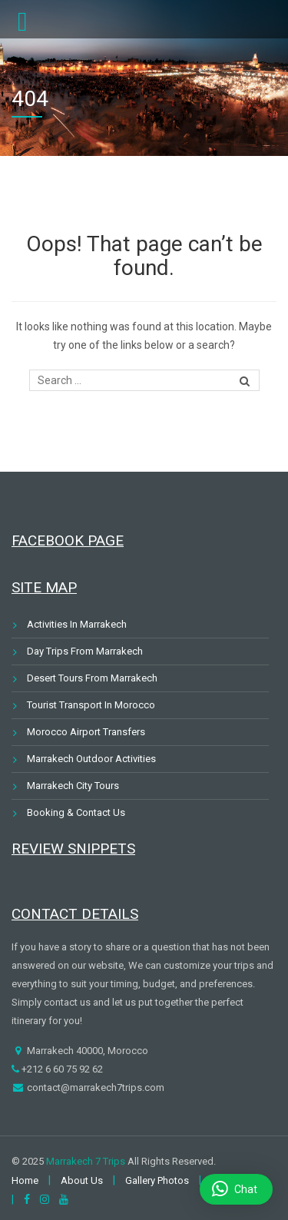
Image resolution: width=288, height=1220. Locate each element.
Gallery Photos (157, 1180)
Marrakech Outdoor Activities (91, 758)
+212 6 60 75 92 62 (61, 1069)
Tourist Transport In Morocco (91, 705)
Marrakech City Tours (73, 785)
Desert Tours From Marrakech (92, 678)
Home (25, 1180)
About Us (82, 1180)
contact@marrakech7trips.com (94, 1087)
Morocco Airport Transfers (86, 732)
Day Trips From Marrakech (85, 651)
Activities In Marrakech (77, 624)
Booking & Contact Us (76, 812)
